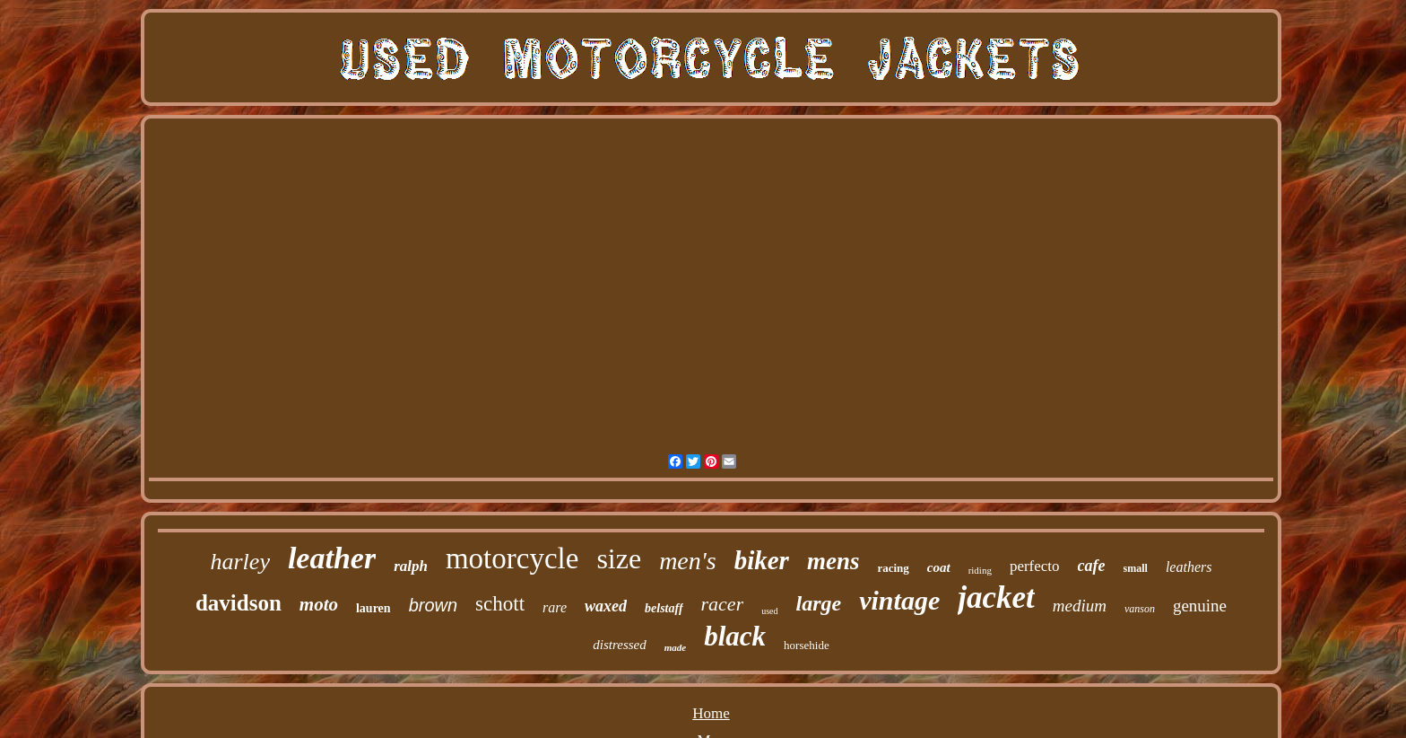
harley (240, 562)
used (769, 611)
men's (687, 561)
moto (318, 604)
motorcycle (512, 558)
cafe (1092, 566)
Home (711, 713)
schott (500, 604)
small (1136, 568)
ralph (411, 566)
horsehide (806, 645)
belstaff (664, 608)
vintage (899, 600)
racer (722, 604)
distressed (619, 644)
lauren (373, 608)
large (819, 603)
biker (761, 560)
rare (554, 607)
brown (433, 605)
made (675, 647)
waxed (606, 606)
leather (332, 558)
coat (938, 567)
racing (892, 568)
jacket (996, 597)
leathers (1189, 567)
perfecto (1035, 566)
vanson (1139, 608)
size (618, 558)
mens (833, 561)
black (735, 636)
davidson (238, 603)
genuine (1200, 605)
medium (1080, 605)
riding (980, 570)
